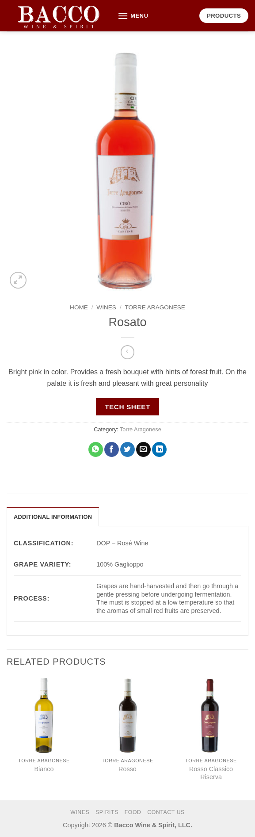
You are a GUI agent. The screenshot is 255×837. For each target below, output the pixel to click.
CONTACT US (166, 812)
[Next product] (127, 352)
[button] (133, 16)
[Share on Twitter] (127, 449)
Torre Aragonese (155, 307)
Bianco (43, 768)
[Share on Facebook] (111, 449)
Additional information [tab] (53, 517)
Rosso (127, 768)
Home (79, 307)
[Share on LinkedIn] (159, 449)
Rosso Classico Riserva (211, 773)
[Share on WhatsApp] (95, 449)
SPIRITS (106, 812)
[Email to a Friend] (143, 449)
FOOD (133, 812)
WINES (106, 307)
